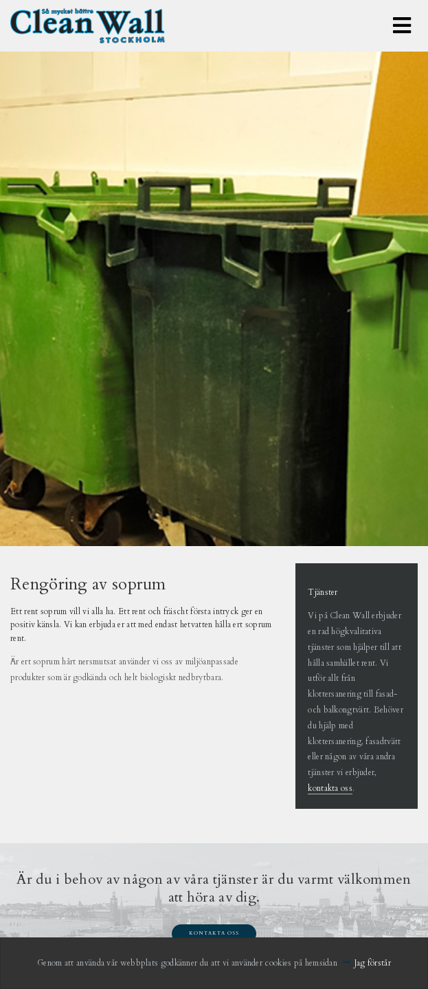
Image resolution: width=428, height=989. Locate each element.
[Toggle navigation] (402, 26)
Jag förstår (372, 962)
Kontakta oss (214, 933)
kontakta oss (330, 788)
